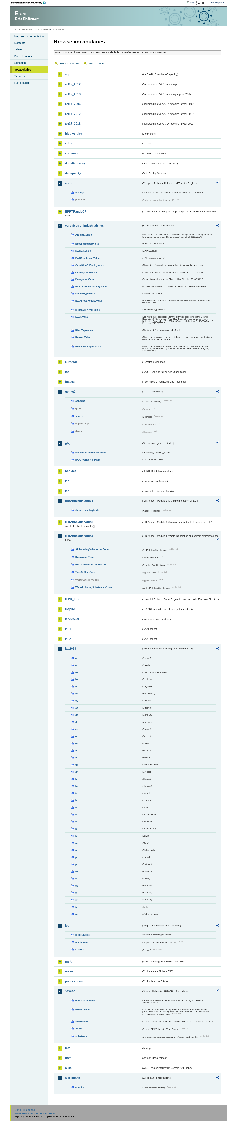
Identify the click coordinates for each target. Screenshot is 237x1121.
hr (76, 779)
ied (67, 491)
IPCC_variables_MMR (87, 459)
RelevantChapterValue (88, 346)
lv (76, 835)
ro (76, 871)
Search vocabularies (69, 63)
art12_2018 (73, 94)
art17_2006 (73, 104)
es (76, 743)
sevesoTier (81, 1021)
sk (76, 899)
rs (76, 878)
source (79, 416)
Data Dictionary (42, 29)
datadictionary (75, 163)
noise (69, 971)
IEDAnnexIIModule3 (79, 522)
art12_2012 (73, 84)
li (76, 814)
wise (68, 1067)
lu (76, 828)
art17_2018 (73, 123)
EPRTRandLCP (76, 211)
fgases (70, 381)
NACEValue (82, 317)
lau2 (68, 638)
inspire (70, 609)
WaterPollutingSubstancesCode (93, 587)
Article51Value (83, 234)
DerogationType (84, 557)
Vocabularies (22, 69)
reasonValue (82, 1009)
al (76, 658)
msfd (68, 961)
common (71, 153)
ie (76, 793)
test (67, 1048)
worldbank (72, 1077)
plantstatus (81, 942)
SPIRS (79, 1028)
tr (76, 907)
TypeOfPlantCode (85, 572)
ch (76, 693)
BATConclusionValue (87, 258)
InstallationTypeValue (87, 309)
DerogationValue (84, 279)
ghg (68, 443)
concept (80, 400)
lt (76, 821)
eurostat (71, 362)
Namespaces (22, 82)
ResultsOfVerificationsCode (91, 564)
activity (79, 192)
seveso (70, 991)
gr (76, 771)
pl (76, 857)
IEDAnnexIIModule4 (79, 536)
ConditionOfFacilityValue (89, 265)
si (76, 892)
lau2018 (70, 648)
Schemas (20, 62)
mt (76, 843)
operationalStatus (85, 1000)
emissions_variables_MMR (90, 452)
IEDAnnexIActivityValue (89, 300)
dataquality (73, 173)
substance (81, 1036)
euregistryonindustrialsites (84, 225)
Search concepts (96, 63)
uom (68, 1057)
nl (76, 850)
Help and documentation (29, 36)
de (76, 714)
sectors (79, 949)
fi (76, 750)
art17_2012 (73, 114)
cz (76, 708)
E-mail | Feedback (25, 1109)
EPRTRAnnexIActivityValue (91, 286)
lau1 (68, 628)
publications (74, 981)
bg (76, 686)
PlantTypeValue (84, 330)
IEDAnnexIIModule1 (79, 500)
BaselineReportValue (87, 243)
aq (67, 74)
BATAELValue (83, 250)
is (76, 800)
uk (76, 914)
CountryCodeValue (86, 272)
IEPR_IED (72, 599)
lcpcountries (82, 934)
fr (76, 757)
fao (67, 371)
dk (76, 722)
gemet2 (70, 391)
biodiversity (73, 133)
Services (19, 76)
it (76, 807)
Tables (18, 49)
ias (67, 481)
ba (76, 672)
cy (76, 700)
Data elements (23, 56)
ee (76, 729)
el (76, 736)
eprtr (68, 183)
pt (76, 864)
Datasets (19, 42)
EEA (29, 3)
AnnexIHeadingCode (87, 510)
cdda (68, 143)
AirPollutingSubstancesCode (92, 549)
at (76, 665)
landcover (72, 619)
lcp (67, 925)
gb (76, 764)
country (79, 1087)
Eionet (29, 29)
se (76, 885)
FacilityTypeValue (85, 293)
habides (70, 471)
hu (76, 786)
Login (192, 2)
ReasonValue (83, 337)
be (76, 679)
